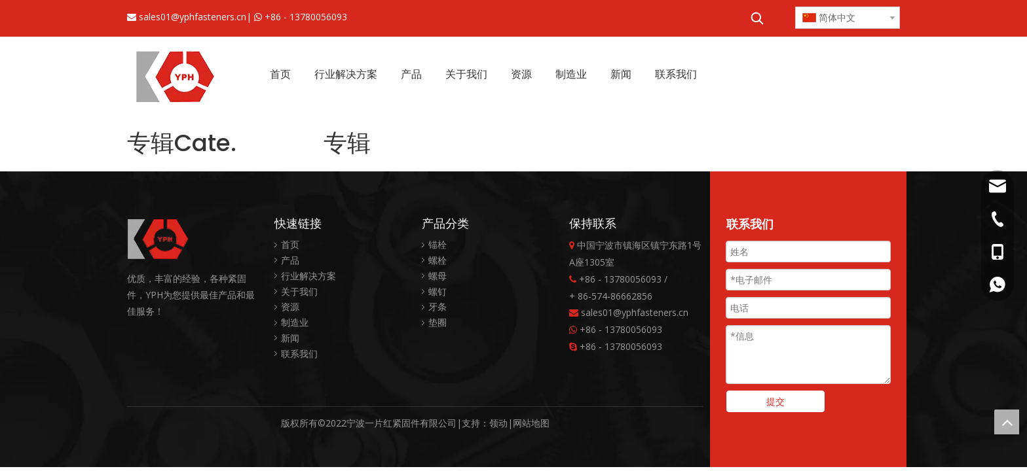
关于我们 (299, 291)
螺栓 (437, 260)
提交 (775, 401)
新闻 (290, 338)
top (1006, 422)
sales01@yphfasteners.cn (192, 16)
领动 (498, 423)
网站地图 (531, 423)
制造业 (294, 322)
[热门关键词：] (757, 18)
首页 (290, 244)
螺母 (437, 276)
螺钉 (437, 291)
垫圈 (437, 322)
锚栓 (437, 244)
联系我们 (299, 353)
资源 (290, 306)
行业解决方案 (308, 276)
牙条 (437, 306)
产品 (290, 260)
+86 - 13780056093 (306, 16)
